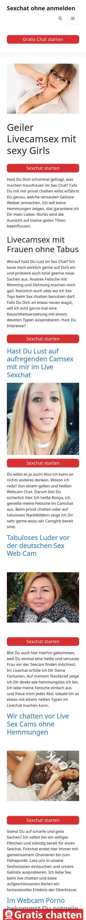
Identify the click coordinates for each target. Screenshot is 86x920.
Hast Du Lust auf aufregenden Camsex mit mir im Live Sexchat (40, 362)
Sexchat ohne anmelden (41, 8)
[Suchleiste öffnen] (60, 18)
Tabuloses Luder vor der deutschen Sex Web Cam (38, 545)
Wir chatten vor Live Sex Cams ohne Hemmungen (38, 723)
